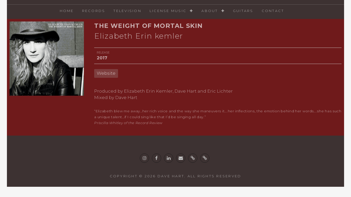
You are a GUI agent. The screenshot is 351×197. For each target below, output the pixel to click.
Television (127, 11)
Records (93, 11)
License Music (168, 11)
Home (67, 11)
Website (106, 73)
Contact (273, 11)
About (209, 11)
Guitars (243, 11)
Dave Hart (171, 176)
